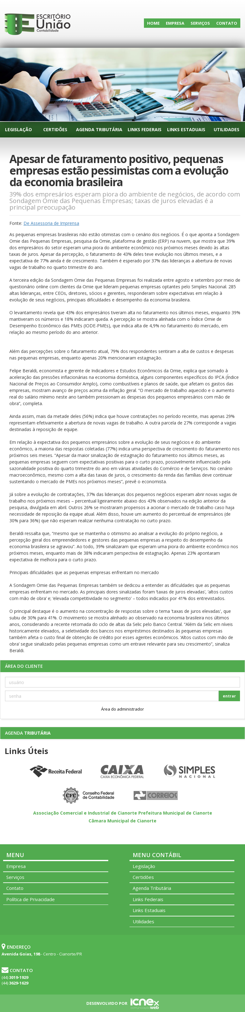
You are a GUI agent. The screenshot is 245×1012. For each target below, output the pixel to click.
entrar (229, 696)
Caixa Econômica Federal (123, 772)
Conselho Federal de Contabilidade (89, 796)
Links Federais (144, 129)
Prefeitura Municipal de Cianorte (175, 813)
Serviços (200, 23)
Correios (156, 796)
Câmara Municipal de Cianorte (122, 821)
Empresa (175, 23)
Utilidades (226, 129)
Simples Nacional (189, 772)
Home (153, 23)
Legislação (18, 129)
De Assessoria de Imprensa (51, 223)
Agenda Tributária (99, 129)
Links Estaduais (186, 129)
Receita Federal (56, 772)
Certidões (55, 129)
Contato (226, 23)
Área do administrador (122, 709)
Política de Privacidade (30, 899)
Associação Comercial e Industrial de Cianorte (85, 813)
